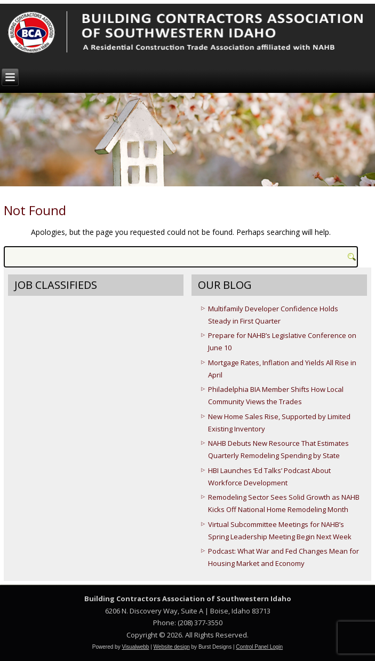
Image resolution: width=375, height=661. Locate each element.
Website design (172, 647)
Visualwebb (135, 647)
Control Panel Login (259, 647)
